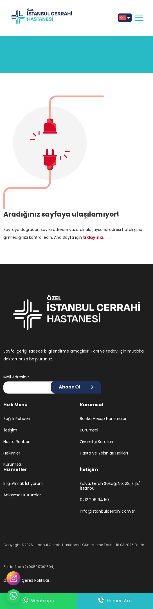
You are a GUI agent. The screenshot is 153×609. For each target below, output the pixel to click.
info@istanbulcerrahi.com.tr (107, 511)
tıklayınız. (93, 237)
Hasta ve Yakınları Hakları (104, 453)
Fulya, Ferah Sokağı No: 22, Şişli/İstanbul (110, 486)
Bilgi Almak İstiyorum (23, 483)
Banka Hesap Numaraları (103, 418)
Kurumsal (12, 464)
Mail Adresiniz (16, 377)
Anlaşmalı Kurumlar (22, 495)
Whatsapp (38, 601)
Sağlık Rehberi (16, 418)
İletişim (10, 430)
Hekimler (11, 453)
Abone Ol (69, 387)
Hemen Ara (115, 600)
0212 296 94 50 (94, 499)
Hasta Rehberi (16, 441)
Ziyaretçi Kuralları (96, 441)
